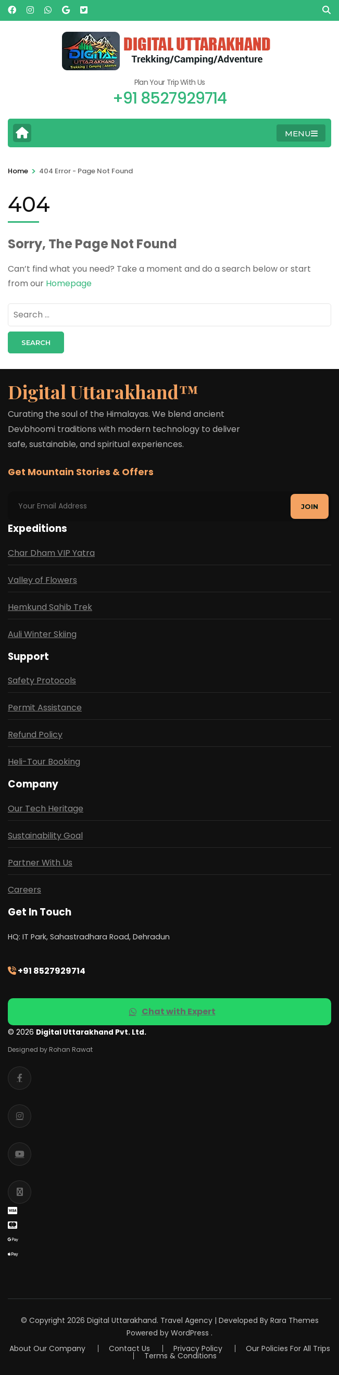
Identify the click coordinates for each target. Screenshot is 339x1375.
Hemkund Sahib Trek (50, 607)
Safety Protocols (42, 680)
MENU (301, 133)
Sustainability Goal (45, 836)
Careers (24, 890)
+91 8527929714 (46, 971)
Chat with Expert (172, 1011)
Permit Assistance (45, 708)
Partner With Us (40, 863)
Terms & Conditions (180, 1356)
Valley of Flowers (42, 580)
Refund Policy (35, 735)
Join (309, 506)
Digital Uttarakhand (122, 1320)
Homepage (69, 283)
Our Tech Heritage (45, 808)
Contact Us (129, 1348)
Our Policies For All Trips (288, 1348)
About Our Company (47, 1348)
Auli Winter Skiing (42, 634)
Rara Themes (294, 1320)
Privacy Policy (197, 1348)
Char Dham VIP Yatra (51, 553)
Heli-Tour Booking (44, 762)
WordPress (190, 1333)
